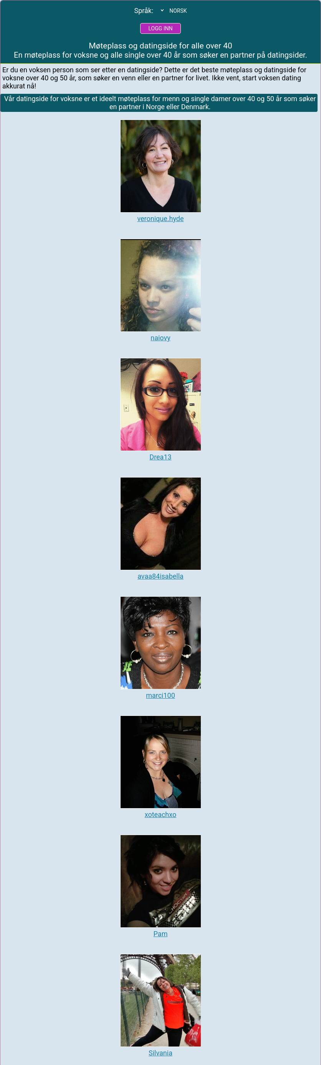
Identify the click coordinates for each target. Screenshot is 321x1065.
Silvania (160, 1053)
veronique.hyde (160, 219)
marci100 (160, 695)
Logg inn (160, 28)
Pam (161, 934)
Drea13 (160, 457)
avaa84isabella (160, 576)
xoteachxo (161, 814)
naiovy (160, 338)
